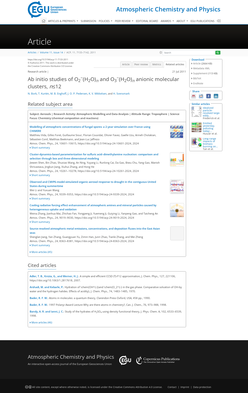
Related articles (175, 64)
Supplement (200, 73)
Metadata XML (201, 68)
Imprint (184, 387)
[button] (161, 52)
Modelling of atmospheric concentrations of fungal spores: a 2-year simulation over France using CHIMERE (90, 129)
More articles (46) (41, 322)
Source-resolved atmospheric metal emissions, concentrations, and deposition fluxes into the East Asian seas (95, 230)
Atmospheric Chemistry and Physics (168, 9)
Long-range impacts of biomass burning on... (210, 142)
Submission (88, 21)
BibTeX (197, 78)
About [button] (181, 21)
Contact (172, 387)
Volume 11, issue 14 (51, 52)
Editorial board (147, 21)
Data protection (202, 387)
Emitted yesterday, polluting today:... (209, 127)
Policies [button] (104, 21)
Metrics (156, 64)
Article (126, 64)
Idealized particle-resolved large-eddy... (211, 111)
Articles (32, 52)
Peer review (141, 64)
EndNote (198, 83)
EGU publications (202, 21)
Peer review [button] (123, 21)
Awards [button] (166, 21)
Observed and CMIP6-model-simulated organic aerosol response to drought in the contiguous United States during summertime (93, 184)
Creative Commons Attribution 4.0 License (137, 387)
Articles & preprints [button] (62, 21)
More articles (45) (41, 252)
